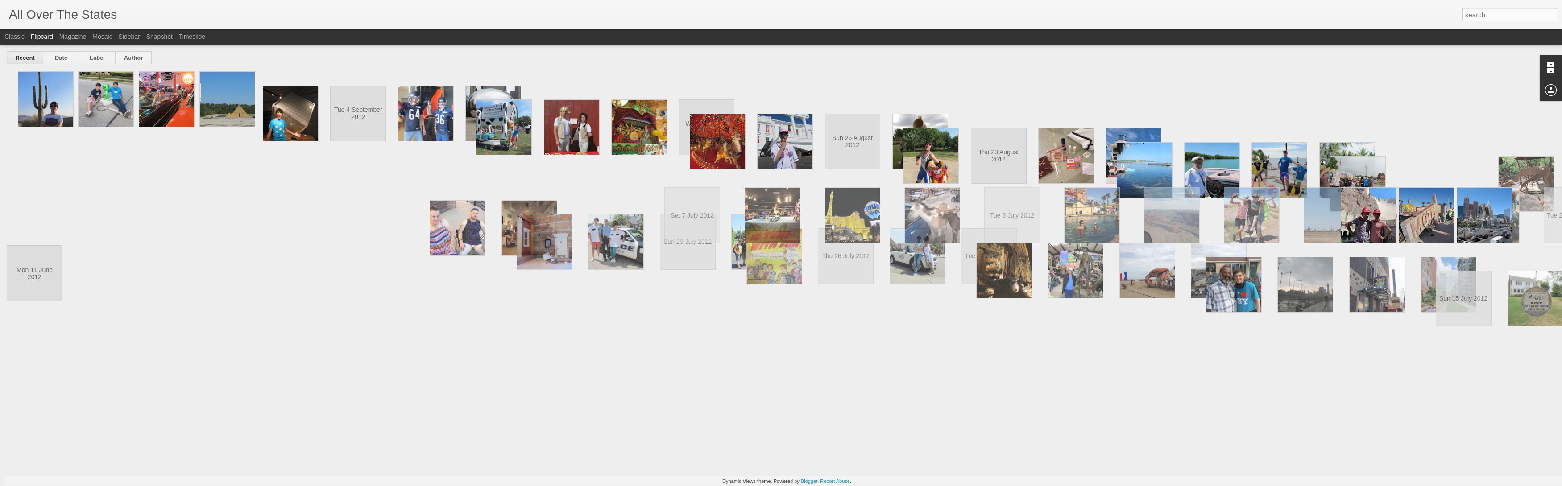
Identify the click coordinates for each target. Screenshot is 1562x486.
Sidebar (129, 36)
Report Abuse (835, 481)
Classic (14, 36)
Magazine (73, 36)
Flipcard (42, 36)
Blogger (809, 481)
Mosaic (102, 36)
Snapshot (159, 36)
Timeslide (192, 36)
